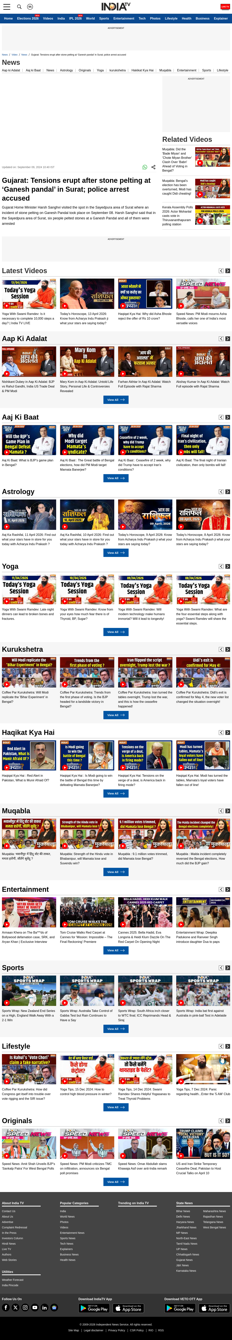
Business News (69, 1254)
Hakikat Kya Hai (142, 70)
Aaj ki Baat (33, 70)
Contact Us (8, 1211)
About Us (7, 1216)
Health (186, 18)
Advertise (7, 1222)
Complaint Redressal (14, 1227)
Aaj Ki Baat (20, 417)
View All (116, 400)
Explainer (221, 18)
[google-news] (54, 1307)
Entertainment (123, 18)
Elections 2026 (28, 18)
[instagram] (25, 1307)
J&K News (182, 1265)
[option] (29, 302)
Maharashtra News (214, 1211)
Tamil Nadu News (186, 1243)
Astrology (66, 70)
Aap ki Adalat (11, 70)
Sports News (67, 1238)
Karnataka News (186, 1270)
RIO (151, 1330)
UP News (181, 1249)
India (61, 18)
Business (203, 18)
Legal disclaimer (93, 1330)
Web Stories (9, 1259)
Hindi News (9, 1243)
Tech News (66, 1243)
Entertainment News (72, 1232)
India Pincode (10, 1285)
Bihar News (183, 1211)
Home (8, 18)
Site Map (73, 1330)
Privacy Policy (116, 1330)
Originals (85, 70)
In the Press (9, 1232)
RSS (161, 1330)
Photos (155, 18)
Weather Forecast (12, 1279)
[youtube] (35, 1307)
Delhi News (183, 1216)
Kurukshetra (22, 649)
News (5, 54)
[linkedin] (44, 1307)
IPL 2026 (75, 18)
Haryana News (185, 1222)
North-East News (186, 1238)
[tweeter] (15, 1307)
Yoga (100, 70)
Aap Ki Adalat (24, 339)
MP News (182, 1232)
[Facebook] (6, 1307)
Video (14, 54)
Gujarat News (184, 1259)
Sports (104, 18)
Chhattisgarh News (187, 1254)
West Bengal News (214, 1227)
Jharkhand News (186, 1227)
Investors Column (12, 1238)
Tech (142, 18)
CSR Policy (137, 1330)
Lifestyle (171, 18)
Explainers (66, 1249)
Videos (48, 18)
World (90, 18)
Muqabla (165, 70)
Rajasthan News (213, 1216)
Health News (67, 1259)
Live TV (6, 1249)
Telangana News (213, 1222)
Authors (6, 1254)
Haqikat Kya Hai (28, 732)
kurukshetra (118, 70)
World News (67, 1216)
